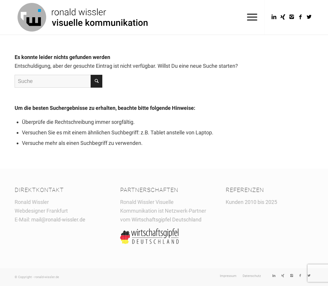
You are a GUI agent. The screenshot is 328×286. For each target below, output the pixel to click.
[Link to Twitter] (309, 17)
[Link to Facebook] (300, 17)
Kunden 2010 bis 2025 (251, 202)
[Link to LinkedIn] (274, 17)
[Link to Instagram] (291, 17)
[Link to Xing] (282, 17)
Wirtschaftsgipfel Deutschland (167, 219)
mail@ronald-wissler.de (58, 219)
